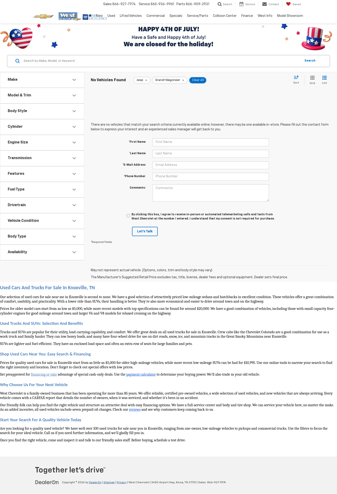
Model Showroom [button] (290, 16)
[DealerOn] (47, 482)
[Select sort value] (297, 80)
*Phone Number (135, 176)
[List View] (324, 80)
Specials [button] (175, 16)
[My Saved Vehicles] (293, 4)
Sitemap (109, 482)
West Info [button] (265, 16)
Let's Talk (145, 231)
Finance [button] (247, 16)
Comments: (138, 188)
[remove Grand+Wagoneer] (169, 80)
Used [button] (111, 16)
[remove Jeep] (141, 80)
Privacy (121, 482)
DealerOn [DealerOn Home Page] (95, 482)
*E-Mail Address (134, 165)
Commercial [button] (156, 16)
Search (309, 60)
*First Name (137, 142)
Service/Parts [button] (197, 16)
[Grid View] (311, 80)
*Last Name (137, 153)
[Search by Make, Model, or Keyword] (161, 61)
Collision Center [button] (225, 16)
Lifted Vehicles (131, 16)
